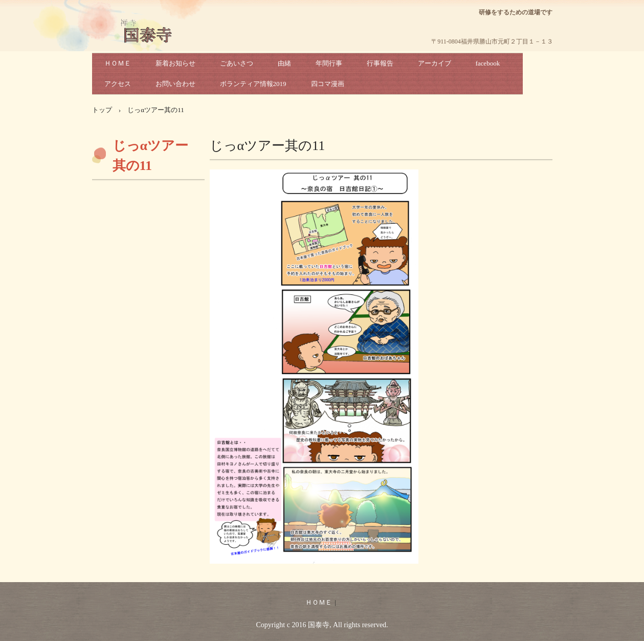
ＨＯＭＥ (117, 63)
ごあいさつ (236, 63)
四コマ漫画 (327, 84)
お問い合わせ (175, 84)
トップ (102, 110)
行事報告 (380, 63)
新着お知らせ (175, 63)
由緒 (284, 63)
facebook (488, 63)
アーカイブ (434, 63)
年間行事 (329, 63)
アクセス (117, 84)
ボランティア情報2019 (253, 84)
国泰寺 (148, 41)
